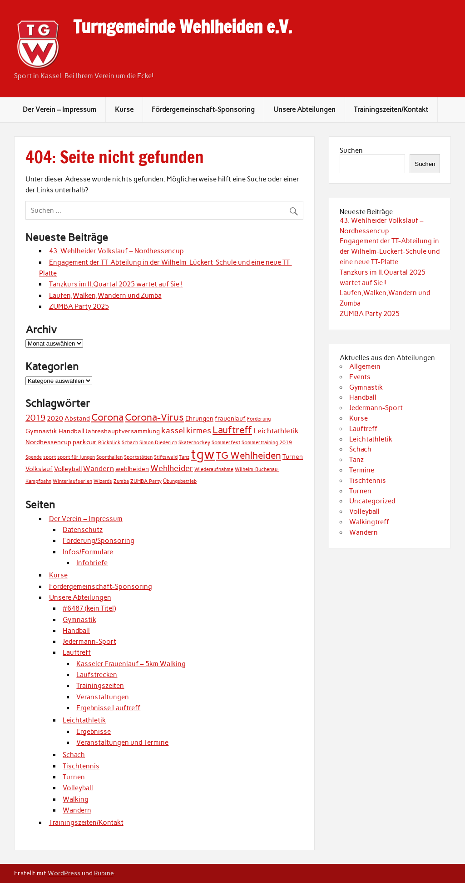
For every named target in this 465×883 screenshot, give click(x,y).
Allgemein (365, 366)
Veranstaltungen (102, 697)
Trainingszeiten (100, 686)
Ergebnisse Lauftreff (108, 708)
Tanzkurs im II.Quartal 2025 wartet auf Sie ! (116, 284)
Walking (76, 799)
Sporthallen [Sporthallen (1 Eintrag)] (109, 457)
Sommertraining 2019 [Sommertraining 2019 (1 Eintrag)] (267, 443)
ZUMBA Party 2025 (79, 306)
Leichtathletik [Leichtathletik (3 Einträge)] (276, 430)
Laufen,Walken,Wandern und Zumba (105, 295)
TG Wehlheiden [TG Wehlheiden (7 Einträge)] (248, 455)
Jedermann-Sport (89, 641)
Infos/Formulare (88, 552)
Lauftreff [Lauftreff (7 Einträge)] (232, 430)
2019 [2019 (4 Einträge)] (35, 417)
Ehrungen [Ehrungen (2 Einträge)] (199, 418)
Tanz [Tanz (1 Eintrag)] (184, 457)
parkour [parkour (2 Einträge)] (85, 442)
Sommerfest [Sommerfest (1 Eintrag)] (226, 443)
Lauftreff (77, 652)
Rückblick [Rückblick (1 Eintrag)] (109, 443)
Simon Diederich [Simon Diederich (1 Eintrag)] (158, 443)
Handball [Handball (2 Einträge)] (71, 431)
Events (360, 377)
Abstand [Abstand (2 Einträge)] (77, 418)
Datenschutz (83, 530)
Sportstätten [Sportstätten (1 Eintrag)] (138, 457)
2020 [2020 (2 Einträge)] (55, 418)
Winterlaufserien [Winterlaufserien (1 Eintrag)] (72, 481)
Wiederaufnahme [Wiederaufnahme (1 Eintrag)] (213, 469)
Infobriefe (92, 563)
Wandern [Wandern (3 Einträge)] (98, 468)
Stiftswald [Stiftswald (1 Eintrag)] (166, 457)
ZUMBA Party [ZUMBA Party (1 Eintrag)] (146, 481)
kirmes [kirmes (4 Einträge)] (198, 430)
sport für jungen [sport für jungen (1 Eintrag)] (76, 457)
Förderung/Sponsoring (98, 541)
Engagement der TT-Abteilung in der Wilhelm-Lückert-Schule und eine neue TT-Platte (390, 251)
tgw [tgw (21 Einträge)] (203, 454)
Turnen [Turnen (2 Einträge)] (292, 456)
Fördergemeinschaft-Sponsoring (203, 109)
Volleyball (78, 788)
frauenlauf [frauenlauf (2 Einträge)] (230, 418)
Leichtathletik (84, 720)
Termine (361, 470)
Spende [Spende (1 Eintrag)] (33, 457)
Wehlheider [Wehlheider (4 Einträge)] (171, 468)
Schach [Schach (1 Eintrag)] (130, 443)
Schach (74, 755)
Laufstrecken (96, 675)
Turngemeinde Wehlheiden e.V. (182, 27)
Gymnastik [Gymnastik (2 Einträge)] (41, 431)
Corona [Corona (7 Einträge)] (107, 417)
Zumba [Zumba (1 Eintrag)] (121, 481)
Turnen (74, 777)
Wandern (77, 810)
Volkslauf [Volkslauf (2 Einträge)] (39, 468)
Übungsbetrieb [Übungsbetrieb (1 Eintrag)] (180, 481)
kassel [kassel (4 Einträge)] (173, 430)
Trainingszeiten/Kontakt (391, 109)
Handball (76, 631)
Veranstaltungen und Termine (122, 742)
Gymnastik (79, 620)
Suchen (351, 150)
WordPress (64, 873)
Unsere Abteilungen (304, 109)
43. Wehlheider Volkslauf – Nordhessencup (116, 251)
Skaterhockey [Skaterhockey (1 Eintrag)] (194, 443)
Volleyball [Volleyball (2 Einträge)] (68, 468)
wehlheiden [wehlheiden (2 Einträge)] (132, 468)
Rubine (104, 873)
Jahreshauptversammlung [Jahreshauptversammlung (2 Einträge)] (122, 431)
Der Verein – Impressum (59, 109)
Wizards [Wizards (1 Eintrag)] (103, 481)
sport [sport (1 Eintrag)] (49, 457)
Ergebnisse (93, 731)
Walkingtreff (369, 522)
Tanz (356, 460)
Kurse (124, 109)
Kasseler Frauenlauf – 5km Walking (131, 664)
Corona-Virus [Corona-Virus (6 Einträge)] (154, 417)
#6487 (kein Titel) (89, 608)
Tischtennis (81, 766)
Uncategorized (372, 501)
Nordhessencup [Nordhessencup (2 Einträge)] (48, 442)
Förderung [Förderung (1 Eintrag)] (259, 419)
